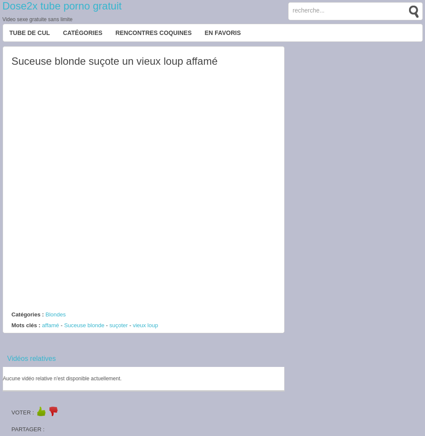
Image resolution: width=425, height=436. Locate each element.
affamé (50, 325)
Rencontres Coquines (153, 32)
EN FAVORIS (223, 32)
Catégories (83, 32)
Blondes (55, 314)
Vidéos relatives (31, 358)
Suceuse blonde (84, 325)
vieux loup (145, 325)
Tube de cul (30, 32)
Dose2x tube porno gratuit (62, 6)
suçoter (118, 325)
